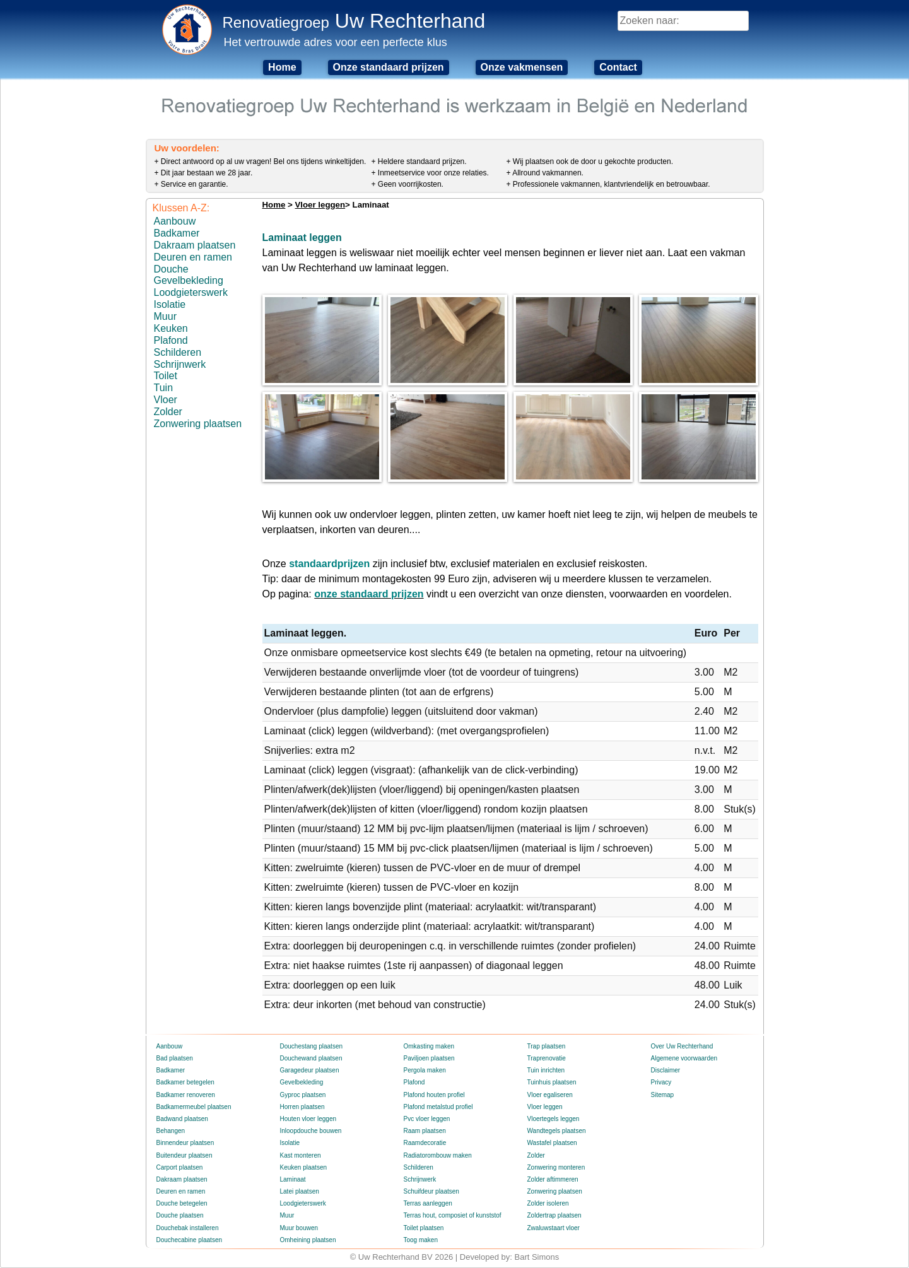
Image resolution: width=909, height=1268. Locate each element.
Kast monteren (300, 1155)
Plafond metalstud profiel (438, 1106)
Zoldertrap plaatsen (554, 1215)
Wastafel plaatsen (552, 1142)
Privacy (661, 1082)
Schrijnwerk (180, 364)
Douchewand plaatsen (311, 1058)
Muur (165, 316)
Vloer (165, 399)
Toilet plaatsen (424, 1227)
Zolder (168, 411)
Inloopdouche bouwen (311, 1130)
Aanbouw (175, 221)
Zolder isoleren (548, 1203)
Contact (618, 67)
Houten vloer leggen (308, 1118)
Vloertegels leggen (553, 1118)
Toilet (165, 375)
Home (282, 67)
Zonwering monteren (556, 1167)
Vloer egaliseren (550, 1094)
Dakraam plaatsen (195, 245)
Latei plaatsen (299, 1191)
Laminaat (293, 1179)
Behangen (170, 1130)
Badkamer (177, 233)
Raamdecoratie (425, 1142)
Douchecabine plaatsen (189, 1239)
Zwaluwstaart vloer (553, 1227)
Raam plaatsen (425, 1130)
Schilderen (178, 352)
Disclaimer (666, 1070)
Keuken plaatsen (303, 1167)
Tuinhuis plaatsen (552, 1082)
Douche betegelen (182, 1203)
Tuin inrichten (546, 1070)
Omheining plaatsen (308, 1239)
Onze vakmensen (522, 67)
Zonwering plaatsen (198, 423)
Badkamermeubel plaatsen (194, 1106)
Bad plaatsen (174, 1058)
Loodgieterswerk (191, 292)
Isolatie (170, 304)
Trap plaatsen (546, 1046)
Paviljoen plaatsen (429, 1058)
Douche (171, 269)
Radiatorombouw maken (438, 1155)
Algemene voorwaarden (684, 1058)
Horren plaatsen (302, 1106)
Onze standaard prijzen (388, 67)
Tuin (163, 387)
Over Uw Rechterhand (682, 1046)
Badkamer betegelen (185, 1082)
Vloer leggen (320, 204)
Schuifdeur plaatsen (431, 1191)
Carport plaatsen (179, 1167)
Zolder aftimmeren (552, 1179)
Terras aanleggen (428, 1203)
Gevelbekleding (188, 280)
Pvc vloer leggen (427, 1118)
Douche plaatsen (180, 1215)
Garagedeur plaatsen (309, 1070)
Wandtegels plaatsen (556, 1130)
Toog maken (421, 1239)
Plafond (171, 340)
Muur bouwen (299, 1227)
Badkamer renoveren (185, 1094)
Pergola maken (425, 1070)
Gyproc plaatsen (303, 1094)
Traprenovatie (546, 1058)
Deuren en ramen (193, 257)
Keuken (171, 328)
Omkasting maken (429, 1046)
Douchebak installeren (187, 1227)
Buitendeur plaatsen (184, 1155)
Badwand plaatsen (182, 1118)
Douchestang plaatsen (311, 1046)
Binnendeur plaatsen (185, 1142)
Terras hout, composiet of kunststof (452, 1215)
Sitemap (662, 1094)
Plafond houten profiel (434, 1094)
